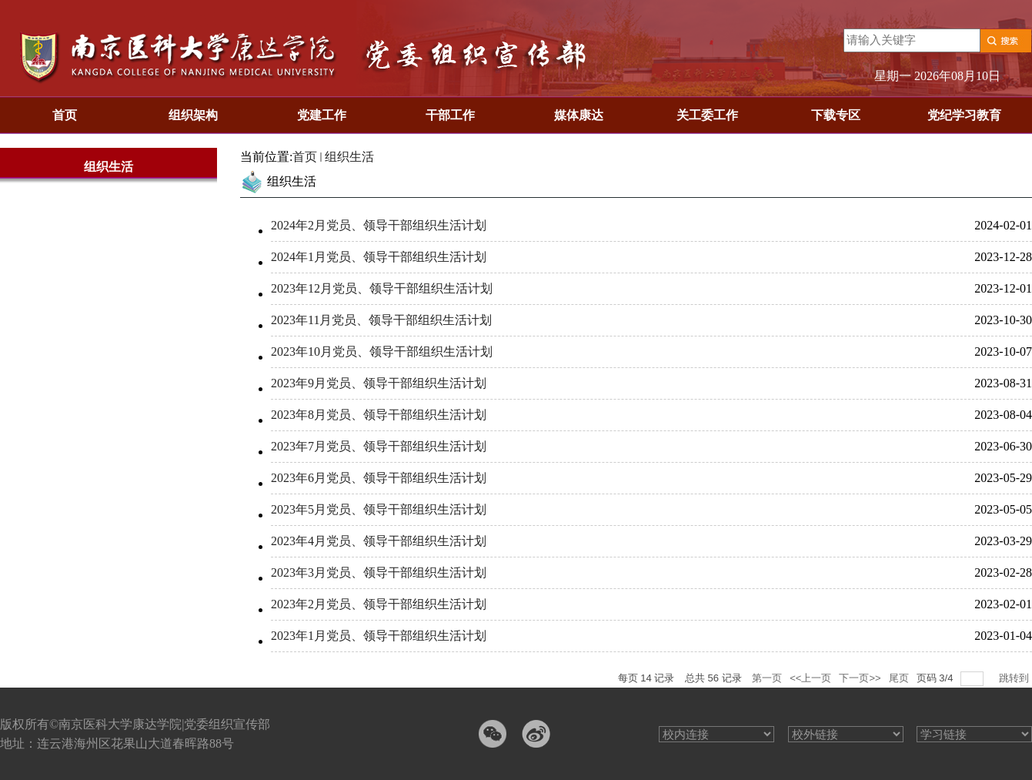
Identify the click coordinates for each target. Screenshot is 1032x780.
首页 (304, 156)
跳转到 (1015, 678)
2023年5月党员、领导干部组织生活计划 (378, 509)
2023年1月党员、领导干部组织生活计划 (378, 635)
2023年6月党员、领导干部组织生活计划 (378, 477)
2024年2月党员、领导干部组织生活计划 (378, 225)
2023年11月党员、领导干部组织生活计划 (381, 319)
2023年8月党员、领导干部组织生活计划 (378, 414)
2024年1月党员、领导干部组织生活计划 (378, 256)
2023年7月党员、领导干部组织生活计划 (378, 446)
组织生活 (349, 156)
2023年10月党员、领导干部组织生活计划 (382, 351)
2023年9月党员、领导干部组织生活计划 (378, 383)
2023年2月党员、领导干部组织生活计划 (378, 604)
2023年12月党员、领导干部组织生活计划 (382, 288)
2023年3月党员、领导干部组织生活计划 (378, 572)
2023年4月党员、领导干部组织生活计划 (378, 540)
